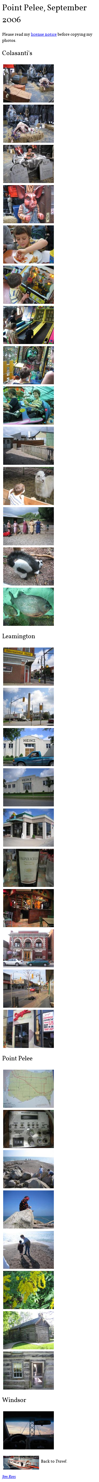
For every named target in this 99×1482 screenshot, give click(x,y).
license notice (44, 35)
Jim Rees (9, 1477)
